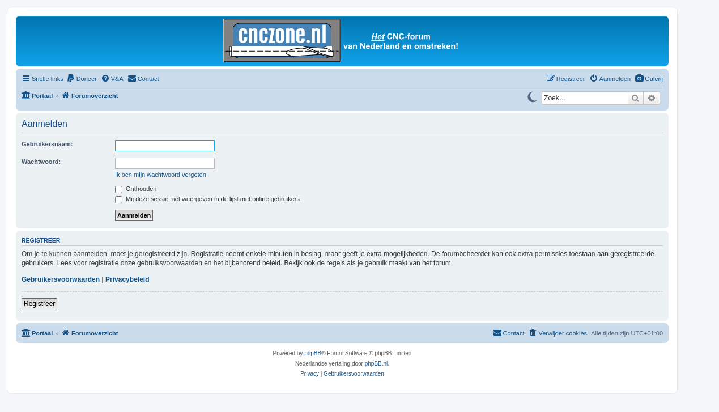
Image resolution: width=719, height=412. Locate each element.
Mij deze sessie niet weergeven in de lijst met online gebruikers (207, 199)
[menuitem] (649, 79)
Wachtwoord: (41, 161)
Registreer (39, 304)
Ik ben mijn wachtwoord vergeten (160, 174)
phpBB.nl (376, 363)
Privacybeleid (127, 279)
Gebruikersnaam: (47, 144)
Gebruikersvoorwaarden (61, 279)
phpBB (312, 353)
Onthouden (136, 188)
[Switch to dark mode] (532, 95)
